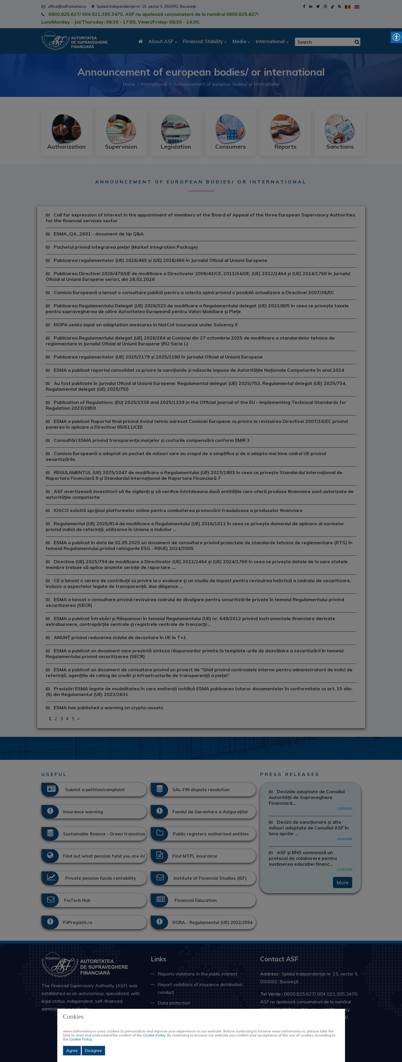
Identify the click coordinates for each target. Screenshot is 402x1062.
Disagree (93, 1050)
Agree (72, 1050)
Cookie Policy (154, 1035)
